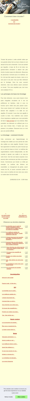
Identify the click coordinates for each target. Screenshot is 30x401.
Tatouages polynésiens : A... (9, 336)
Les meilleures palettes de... (9, 294)
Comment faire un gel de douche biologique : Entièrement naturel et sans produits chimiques (14, 243)
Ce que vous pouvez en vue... (9, 351)
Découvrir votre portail (7, 277)
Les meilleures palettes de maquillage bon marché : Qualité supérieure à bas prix (14, 233)
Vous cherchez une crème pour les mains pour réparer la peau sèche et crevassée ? (15, 248)
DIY (14, 21)
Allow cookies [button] (21, 397)
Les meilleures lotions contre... (10, 344)
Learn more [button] (15, 392)
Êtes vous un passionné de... (9, 326)
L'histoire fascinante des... (8, 297)
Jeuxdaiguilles (14, 20)
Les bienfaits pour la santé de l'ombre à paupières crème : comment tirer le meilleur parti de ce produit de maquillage (14, 228)
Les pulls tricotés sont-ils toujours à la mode (5, 217)
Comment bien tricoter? (14, 23)
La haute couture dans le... (9, 329)
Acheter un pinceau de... (8, 354)
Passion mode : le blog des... (9, 283)
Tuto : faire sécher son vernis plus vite (14, 260)
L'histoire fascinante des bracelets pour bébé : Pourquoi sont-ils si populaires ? (14, 238)
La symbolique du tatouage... (9, 357)
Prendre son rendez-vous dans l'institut (14, 256)
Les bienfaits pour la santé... (9, 290)
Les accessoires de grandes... (9, 322)
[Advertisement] (15, 40)
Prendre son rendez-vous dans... (10, 311)
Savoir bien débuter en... (8, 347)
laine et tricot (10, 121)
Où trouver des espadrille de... (9, 308)
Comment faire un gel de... (9, 301)
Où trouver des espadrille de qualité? (14, 253)
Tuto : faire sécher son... (8, 315)
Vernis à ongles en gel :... (8, 340)
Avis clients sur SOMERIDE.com (22, 216)
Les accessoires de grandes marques (14, 268)
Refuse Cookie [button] (9, 397)
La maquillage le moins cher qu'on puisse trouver (14, 264)
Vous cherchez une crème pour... (10, 304)
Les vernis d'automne (7, 361)
